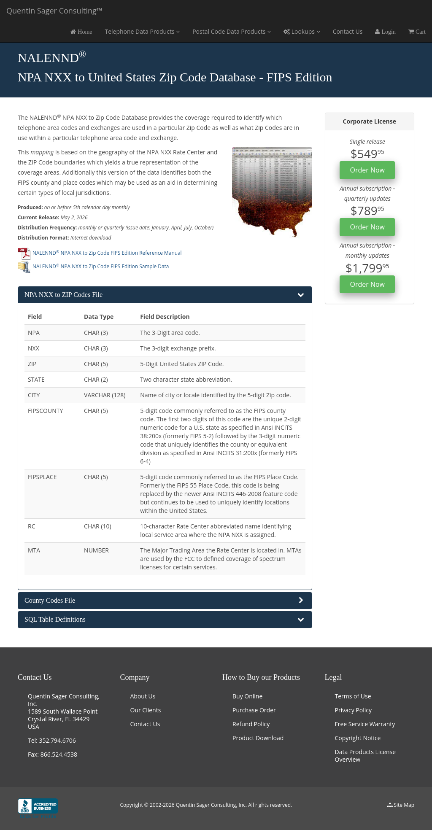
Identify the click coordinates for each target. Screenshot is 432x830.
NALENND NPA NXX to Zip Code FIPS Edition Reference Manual (100, 252)
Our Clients (145, 710)
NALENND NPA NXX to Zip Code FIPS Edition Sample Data (93, 266)
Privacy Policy (353, 710)
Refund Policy (251, 724)
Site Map (404, 804)
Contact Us (348, 31)
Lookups (302, 31)
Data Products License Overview (365, 755)
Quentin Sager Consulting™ (54, 10)
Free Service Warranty (365, 724)
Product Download (258, 738)
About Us (143, 696)
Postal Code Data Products (231, 31)
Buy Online (247, 696)
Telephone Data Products (142, 31)
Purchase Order (254, 710)
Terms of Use (353, 696)
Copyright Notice (358, 738)
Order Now (367, 170)
